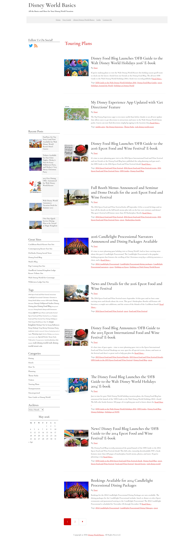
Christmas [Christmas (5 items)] (46, 297)
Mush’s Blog (32, 261)
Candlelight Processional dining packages (136, 264)
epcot (160, 82)
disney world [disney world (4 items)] (46, 309)
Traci (96, 68)
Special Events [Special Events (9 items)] (43, 337)
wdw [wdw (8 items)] (40, 346)
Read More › (157, 78)
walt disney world (154, 463)
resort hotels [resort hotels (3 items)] (31, 337)
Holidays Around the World (102, 85)
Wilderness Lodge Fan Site (38, 282)
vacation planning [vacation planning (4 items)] (49, 340)
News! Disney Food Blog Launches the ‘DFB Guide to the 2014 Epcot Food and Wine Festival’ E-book (124, 433)
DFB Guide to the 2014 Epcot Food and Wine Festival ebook (119, 461)
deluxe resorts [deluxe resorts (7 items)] (40, 300)
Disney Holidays (97, 412)
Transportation (34, 388)
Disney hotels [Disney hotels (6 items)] (38, 309)
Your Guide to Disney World (39, 397)
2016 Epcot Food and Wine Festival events (140, 168)
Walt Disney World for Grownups (41, 277)
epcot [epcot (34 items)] (35, 312)
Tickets (31, 380)
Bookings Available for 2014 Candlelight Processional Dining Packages (122, 483)
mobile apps (100, 127)
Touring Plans (33, 384)
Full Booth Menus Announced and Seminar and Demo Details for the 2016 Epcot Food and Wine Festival (127, 192)
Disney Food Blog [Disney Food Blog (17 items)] (44, 306)
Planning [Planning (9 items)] (35, 334)
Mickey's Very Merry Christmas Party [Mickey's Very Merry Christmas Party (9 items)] (46, 328)
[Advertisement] (97, 28)
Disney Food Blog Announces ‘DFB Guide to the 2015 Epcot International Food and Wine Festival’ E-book (125, 332)
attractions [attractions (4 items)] (53, 294)
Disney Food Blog (35, 257)
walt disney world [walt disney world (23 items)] (40, 343)
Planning (31, 371)
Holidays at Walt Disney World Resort (145, 267)
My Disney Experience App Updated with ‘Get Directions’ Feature (127, 104)
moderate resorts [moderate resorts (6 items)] (33, 331)
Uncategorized (34, 393)
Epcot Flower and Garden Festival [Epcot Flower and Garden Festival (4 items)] (47, 313)
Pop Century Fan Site (36, 266)
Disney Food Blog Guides (147, 82)
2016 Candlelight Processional (107, 264)
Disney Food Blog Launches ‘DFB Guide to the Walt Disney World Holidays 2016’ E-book (127, 60)
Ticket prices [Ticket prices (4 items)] (32, 340)
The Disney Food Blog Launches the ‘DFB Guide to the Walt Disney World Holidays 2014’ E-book (123, 381)
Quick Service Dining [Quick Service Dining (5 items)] (45, 334)
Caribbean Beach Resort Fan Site (41, 244)
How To (31, 367)
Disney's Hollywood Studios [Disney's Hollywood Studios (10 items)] (44, 303)
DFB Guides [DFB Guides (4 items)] (49, 300)
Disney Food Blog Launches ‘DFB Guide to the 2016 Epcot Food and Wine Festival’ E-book (127, 146)
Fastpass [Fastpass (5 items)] (54, 316)
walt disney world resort (144, 127)
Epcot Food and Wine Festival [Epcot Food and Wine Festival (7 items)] (38, 316)
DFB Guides (124, 171)
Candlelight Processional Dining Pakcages (136, 508)
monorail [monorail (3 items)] (41, 331)
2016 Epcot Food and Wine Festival (109, 168)
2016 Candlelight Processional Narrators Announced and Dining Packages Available (124, 239)
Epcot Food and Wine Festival (102, 463)
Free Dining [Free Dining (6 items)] (46, 319)
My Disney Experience (114, 127)
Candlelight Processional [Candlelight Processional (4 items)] (35, 297)
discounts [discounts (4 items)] (31, 303)
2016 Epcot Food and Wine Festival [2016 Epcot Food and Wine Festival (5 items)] (38, 294)
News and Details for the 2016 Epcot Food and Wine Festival (126, 286)
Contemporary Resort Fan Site (40, 248)
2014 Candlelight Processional (107, 508)
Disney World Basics (52, 5)
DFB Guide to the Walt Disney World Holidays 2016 (116, 82)
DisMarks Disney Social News (40, 253)
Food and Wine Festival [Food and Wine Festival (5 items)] (35, 319)
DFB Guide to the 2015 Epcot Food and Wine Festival (111, 360)
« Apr (30, 442)
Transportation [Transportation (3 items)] (40, 340)
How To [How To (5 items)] (46, 322)
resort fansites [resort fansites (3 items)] (55, 334)
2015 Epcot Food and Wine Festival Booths (112, 357)
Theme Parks (33, 375)
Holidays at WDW (112, 412)
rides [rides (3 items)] (36, 337)
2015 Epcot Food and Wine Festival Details (146, 357)
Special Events (140, 463)
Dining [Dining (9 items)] (55, 300)
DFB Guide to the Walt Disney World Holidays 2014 (116, 409)
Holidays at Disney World (124, 85)
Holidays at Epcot (122, 267)
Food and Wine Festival (138, 311)
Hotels (30, 362)
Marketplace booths (133, 220)
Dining (31, 358)
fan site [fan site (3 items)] (50, 316)
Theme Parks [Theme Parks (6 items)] (52, 337)
